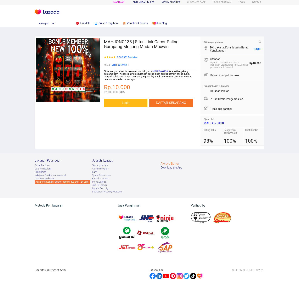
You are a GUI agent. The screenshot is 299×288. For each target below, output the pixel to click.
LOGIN (242, 2)
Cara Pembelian (43, 168)
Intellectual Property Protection (107, 191)
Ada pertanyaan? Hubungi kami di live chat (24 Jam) (62, 181)
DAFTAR (256, 2)
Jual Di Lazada (99, 185)
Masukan (119, 2)
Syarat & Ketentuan (101, 175)
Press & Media (99, 181)
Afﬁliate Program (100, 168)
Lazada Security (100, 188)
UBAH (257, 49)
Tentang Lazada (100, 165)
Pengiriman (40, 172)
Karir (94, 172)
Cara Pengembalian (44, 178)
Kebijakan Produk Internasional (50, 175)
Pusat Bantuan (42, 165)
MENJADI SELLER (171, 2)
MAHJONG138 (119, 65)
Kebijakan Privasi (100, 178)
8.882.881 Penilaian (127, 57)
